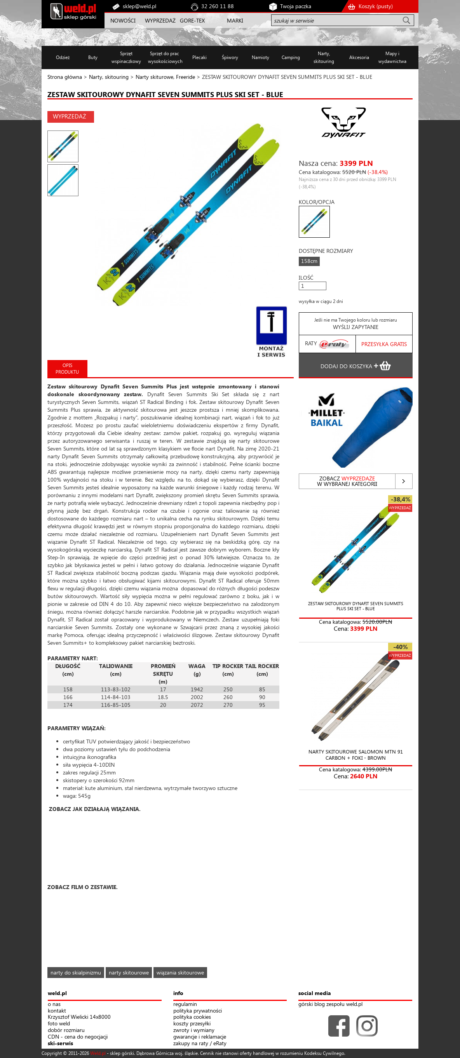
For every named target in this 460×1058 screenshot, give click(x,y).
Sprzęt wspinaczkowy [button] (126, 57)
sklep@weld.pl (139, 6)
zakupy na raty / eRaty (200, 1043)
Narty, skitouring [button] (324, 57)
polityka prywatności (197, 1011)
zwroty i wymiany (193, 1030)
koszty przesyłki (192, 1023)
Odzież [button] (63, 57)
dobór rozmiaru (66, 1030)
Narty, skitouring (109, 76)
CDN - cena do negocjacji (78, 1037)
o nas (54, 1004)
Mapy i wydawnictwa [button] (392, 57)
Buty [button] (93, 57)
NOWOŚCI (123, 20)
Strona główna (64, 76)
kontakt (57, 1011)
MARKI (235, 20)
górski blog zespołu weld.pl (330, 1004)
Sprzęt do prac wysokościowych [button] (164, 57)
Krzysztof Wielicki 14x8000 (79, 1017)
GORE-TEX (192, 20)
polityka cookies (192, 1017)
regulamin (185, 1004)
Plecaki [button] (199, 57)
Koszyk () (376, 6)
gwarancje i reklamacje (199, 1037)
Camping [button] (291, 57)
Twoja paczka (295, 6)
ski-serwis (60, 1043)
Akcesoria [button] (359, 57)
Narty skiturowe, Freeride (165, 76)
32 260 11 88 (217, 6)
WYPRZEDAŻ (160, 20)
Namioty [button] (260, 57)
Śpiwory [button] (230, 57)
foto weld (59, 1023)
